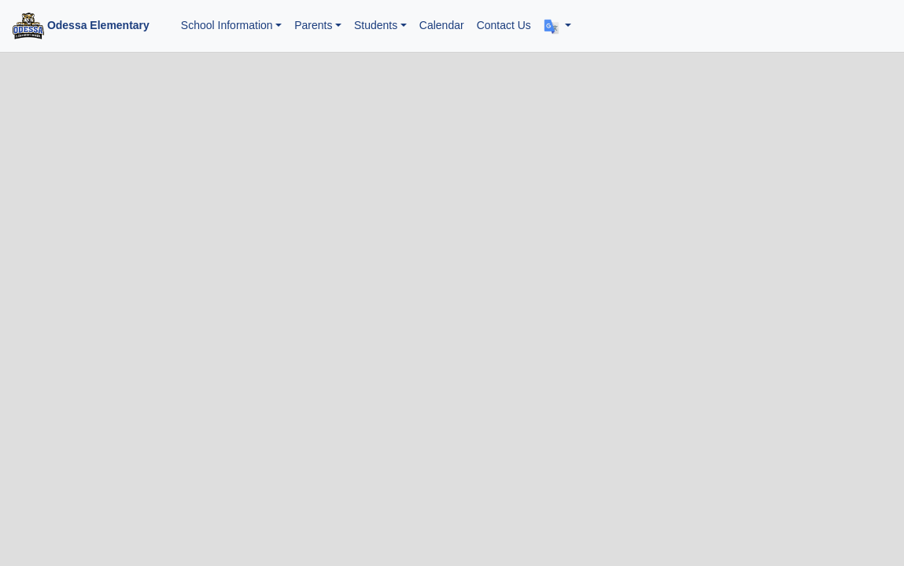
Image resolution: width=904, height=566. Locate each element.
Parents (313, 25)
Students (375, 25)
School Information (227, 25)
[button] (557, 25)
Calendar (441, 25)
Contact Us (504, 25)
